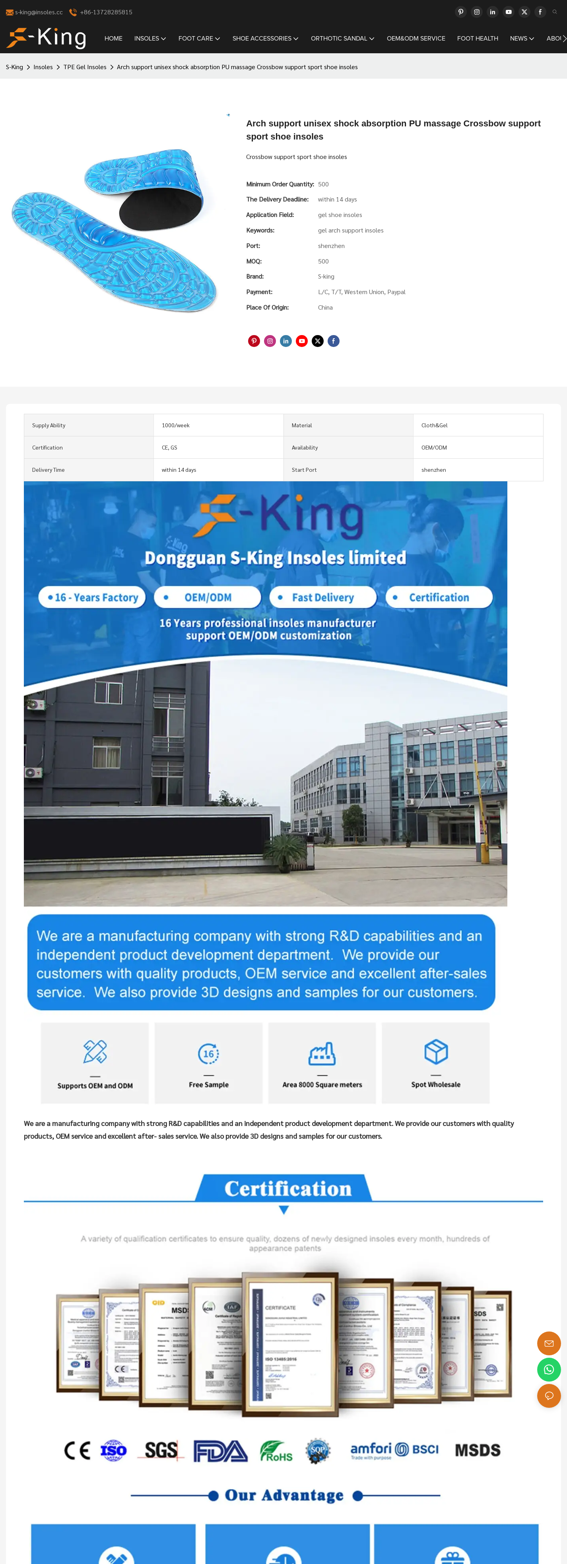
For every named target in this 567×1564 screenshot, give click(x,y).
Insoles (43, 66)
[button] (565, 38)
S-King (14, 66)
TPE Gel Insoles (85, 66)
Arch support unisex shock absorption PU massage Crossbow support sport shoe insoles (237, 66)
